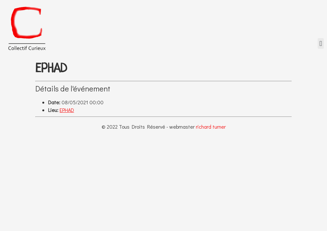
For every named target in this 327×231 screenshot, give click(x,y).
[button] (321, 43)
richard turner (211, 126)
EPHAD (67, 110)
